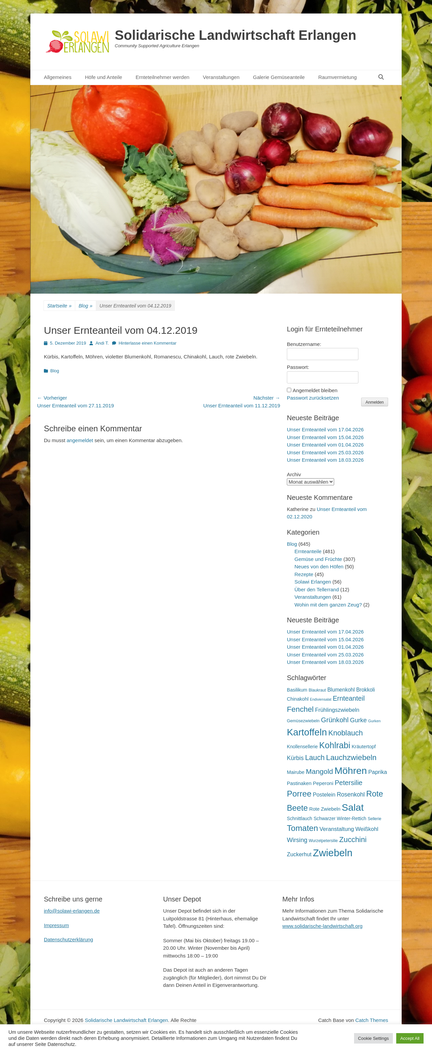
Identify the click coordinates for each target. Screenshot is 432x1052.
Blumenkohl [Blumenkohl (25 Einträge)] (341, 690)
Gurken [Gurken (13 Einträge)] (374, 721)
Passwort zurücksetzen (313, 398)
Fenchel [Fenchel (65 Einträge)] (300, 709)
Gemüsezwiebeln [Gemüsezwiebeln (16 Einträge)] (303, 721)
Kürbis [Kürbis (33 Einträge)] (295, 758)
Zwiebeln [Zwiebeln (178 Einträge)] (332, 852)
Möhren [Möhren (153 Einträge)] (350, 770)
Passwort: (298, 367)
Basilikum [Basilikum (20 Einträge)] (297, 690)
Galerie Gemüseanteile (279, 77)
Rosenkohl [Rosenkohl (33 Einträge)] (351, 794)
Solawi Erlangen (313, 582)
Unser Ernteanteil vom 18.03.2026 (325, 460)
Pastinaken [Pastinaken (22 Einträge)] (299, 783)
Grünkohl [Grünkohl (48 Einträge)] (335, 720)
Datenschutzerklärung (68, 939)
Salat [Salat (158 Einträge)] (353, 807)
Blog (85, 305)
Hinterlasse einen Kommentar (147, 343)
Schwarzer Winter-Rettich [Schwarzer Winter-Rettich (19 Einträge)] (340, 818)
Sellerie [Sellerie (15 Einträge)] (374, 818)
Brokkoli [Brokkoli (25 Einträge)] (365, 690)
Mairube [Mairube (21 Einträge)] (295, 772)
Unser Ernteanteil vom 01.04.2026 (325, 445)
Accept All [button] (410, 1038)
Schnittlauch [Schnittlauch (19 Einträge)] (299, 818)
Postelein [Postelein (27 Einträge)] (324, 794)
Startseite (59, 305)
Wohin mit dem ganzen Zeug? (328, 605)
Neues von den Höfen (319, 566)
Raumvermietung (337, 77)
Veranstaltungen (221, 77)
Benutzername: (304, 344)
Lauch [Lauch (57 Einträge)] (315, 758)
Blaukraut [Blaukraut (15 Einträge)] (317, 690)
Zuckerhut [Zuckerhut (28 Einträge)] (299, 854)
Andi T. (102, 343)
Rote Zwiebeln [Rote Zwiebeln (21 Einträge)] (324, 809)
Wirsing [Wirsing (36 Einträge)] (297, 840)
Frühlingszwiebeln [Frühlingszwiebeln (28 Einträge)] (337, 710)
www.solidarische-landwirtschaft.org (322, 926)
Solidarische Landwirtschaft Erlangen (235, 35)
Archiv (294, 474)
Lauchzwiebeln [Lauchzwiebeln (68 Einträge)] (351, 757)
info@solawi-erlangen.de (72, 911)
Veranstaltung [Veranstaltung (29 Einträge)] (337, 829)
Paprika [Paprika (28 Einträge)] (377, 772)
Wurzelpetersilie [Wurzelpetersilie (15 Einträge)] (323, 840)
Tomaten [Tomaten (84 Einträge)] (302, 828)
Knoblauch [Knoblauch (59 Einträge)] (345, 733)
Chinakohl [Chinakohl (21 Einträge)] (297, 699)
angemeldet (80, 440)
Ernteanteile (308, 551)
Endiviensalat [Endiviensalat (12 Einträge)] (320, 699)
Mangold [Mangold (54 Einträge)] (319, 771)
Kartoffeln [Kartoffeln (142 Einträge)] (307, 732)
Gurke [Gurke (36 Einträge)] (358, 720)
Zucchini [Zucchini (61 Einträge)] (353, 839)
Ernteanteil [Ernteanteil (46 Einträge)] (349, 698)
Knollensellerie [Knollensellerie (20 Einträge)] (302, 746)
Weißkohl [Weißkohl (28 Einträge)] (366, 829)
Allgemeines (58, 77)
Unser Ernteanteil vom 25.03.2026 (325, 452)
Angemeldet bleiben (315, 390)
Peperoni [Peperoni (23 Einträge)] (323, 783)
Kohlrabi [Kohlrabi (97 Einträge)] (334, 745)
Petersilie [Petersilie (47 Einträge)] (348, 782)
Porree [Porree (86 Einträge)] (299, 793)
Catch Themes (371, 1020)
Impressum (56, 925)
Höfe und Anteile (103, 77)
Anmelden (375, 402)
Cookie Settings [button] (373, 1038)
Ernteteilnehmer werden (162, 77)
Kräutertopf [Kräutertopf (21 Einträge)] (364, 746)
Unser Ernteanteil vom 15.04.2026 (325, 437)
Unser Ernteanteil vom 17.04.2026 (325, 429)
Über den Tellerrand (317, 589)
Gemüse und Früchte (318, 559)
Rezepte (304, 574)
